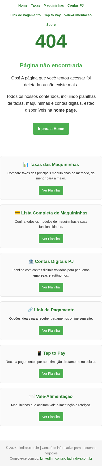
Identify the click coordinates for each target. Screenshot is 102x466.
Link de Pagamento (25, 15)
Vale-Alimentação (78, 15)
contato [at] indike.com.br (73, 458)
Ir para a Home (51, 129)
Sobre (51, 24)
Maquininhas (54, 5)
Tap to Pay (52, 15)
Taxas (35, 5)
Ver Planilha (51, 190)
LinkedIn (47, 458)
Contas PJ (76, 5)
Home (23, 5)
